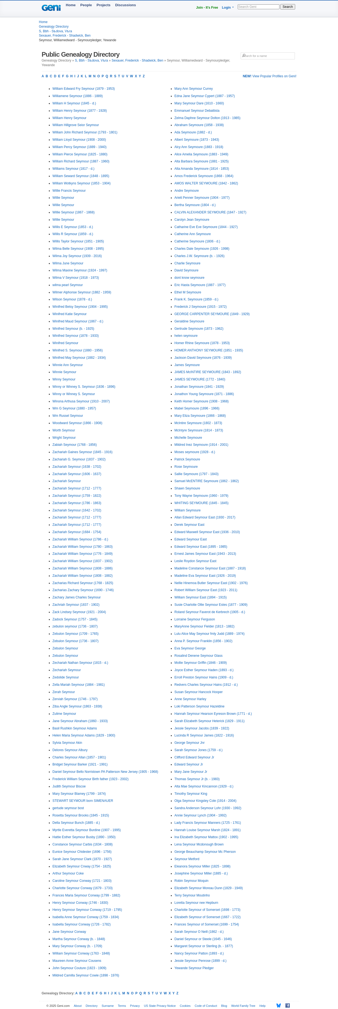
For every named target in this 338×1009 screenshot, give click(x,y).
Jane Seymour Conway (69, 932)
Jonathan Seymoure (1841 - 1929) (199, 387)
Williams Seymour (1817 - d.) (74, 169)
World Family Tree (243, 1005)
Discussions (125, 5)
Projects (103, 5)
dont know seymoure (190, 278)
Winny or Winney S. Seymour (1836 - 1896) (84, 387)
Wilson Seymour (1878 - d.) (72, 299)
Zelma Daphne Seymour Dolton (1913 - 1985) (207, 118)
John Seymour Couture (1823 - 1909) (80, 968)
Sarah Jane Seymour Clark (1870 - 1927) (82, 859)
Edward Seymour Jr (189, 764)
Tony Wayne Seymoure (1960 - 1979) (201, 496)
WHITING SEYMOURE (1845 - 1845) (201, 503)
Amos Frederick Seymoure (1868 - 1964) (204, 176)
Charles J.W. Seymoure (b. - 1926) (200, 256)
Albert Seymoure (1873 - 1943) (197, 140)
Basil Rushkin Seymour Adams (75, 728)
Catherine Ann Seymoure (193, 234)
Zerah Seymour (64, 692)
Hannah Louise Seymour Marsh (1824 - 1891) (208, 830)
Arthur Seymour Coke (68, 873)
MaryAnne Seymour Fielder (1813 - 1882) (204, 626)
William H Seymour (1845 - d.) (74, 103)
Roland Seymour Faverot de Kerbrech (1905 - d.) (210, 612)
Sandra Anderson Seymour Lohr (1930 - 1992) (208, 808)
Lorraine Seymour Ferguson (195, 619)
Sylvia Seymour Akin (67, 743)
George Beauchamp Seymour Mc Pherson (205, 852)
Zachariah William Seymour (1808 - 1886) (83, 568)
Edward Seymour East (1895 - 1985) (201, 547)
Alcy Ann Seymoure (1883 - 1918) (199, 147)
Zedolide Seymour (66, 677)
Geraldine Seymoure (189, 321)
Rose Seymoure (186, 467)
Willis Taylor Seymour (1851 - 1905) (78, 241)
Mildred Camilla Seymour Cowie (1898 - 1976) (86, 975)
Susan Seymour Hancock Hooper (199, 692)
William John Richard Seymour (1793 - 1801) (85, 132)
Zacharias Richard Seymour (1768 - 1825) (83, 583)
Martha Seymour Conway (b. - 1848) (79, 939)
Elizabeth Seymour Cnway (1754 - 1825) (82, 866)
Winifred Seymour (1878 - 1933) (76, 336)
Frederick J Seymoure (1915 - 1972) (201, 307)
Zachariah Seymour (67, 481)
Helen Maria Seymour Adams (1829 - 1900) (84, 735)
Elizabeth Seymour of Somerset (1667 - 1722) (208, 917)
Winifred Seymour (65, 343)
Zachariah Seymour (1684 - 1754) (77, 532)
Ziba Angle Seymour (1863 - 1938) (77, 706)
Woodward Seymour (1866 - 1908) (77, 423)
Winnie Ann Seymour (68, 365)
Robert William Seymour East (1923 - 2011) (206, 590)
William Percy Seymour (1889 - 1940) (80, 147)
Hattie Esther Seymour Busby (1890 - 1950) (84, 837)
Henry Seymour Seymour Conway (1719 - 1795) (87, 910)
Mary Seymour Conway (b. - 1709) (77, 946)
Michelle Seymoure (188, 438)
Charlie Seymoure (188, 263)
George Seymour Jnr (190, 743)
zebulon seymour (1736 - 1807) (75, 626)
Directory (92, 1005)
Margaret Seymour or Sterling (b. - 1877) (204, 946)
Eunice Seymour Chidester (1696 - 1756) (82, 852)
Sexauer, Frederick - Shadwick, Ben (65, 35)
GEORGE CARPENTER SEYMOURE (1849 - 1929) (212, 314)
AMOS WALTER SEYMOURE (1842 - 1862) (206, 183)
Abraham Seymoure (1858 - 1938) (199, 125)
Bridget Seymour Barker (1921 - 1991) (80, 764)
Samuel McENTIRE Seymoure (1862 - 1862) (207, 481)
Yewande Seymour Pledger (194, 968)
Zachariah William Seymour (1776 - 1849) (83, 554)
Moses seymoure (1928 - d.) (195, 452)
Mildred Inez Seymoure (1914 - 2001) (201, 445)
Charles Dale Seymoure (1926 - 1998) (202, 249)
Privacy (135, 1005)
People (86, 5)
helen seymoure (186, 336)
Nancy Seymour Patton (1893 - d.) (199, 953)
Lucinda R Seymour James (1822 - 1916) (204, 735)
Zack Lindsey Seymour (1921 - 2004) (79, 612)
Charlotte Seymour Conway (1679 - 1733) (83, 888)
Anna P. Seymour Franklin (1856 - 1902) (204, 641)
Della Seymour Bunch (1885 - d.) (76, 823)
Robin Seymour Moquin (191, 881)
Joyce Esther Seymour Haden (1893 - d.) (204, 670)
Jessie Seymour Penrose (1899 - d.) (201, 961)
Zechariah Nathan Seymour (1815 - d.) (80, 663)
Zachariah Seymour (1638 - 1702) (77, 467)
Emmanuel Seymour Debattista (197, 111)
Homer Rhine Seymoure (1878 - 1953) (202, 343)
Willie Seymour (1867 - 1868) (74, 212)
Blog (224, 1005)
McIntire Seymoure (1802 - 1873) (198, 423)
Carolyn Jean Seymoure (192, 220)
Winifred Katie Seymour (70, 314)
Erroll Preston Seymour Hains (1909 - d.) (204, 677)
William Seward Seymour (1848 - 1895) (81, 176)
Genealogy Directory (54, 26)
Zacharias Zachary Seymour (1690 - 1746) (83, 590)
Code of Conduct (206, 1005)
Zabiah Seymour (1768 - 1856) (75, 445)
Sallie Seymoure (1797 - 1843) (197, 474)
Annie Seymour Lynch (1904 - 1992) (201, 815)
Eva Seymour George (190, 648)
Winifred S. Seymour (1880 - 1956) (78, 350)
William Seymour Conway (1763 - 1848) (81, 953)
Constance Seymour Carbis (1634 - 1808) (83, 844)
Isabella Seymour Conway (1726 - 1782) (82, 924)
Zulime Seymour (64, 714)
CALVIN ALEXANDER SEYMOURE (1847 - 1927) (210, 212)
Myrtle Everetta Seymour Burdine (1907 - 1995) (87, 830)
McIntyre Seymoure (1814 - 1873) (199, 430)
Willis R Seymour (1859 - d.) (73, 234)
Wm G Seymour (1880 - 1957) (74, 408)
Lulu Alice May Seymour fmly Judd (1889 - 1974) (210, 634)
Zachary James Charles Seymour (77, 597)
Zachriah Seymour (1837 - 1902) (76, 605)
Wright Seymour (64, 438)
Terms (122, 1005)
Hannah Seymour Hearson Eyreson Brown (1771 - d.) (213, 714)
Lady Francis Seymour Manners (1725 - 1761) (208, 823)
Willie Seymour (63, 198)
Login (226, 7)
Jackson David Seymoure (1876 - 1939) (203, 358)
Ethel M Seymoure (188, 292)
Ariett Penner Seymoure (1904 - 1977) (202, 198)
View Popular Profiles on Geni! (270, 76)
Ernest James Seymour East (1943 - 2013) (205, 554)
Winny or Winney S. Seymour (74, 394)
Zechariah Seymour (67, 670)
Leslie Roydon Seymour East (196, 561)
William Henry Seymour (69, 118)
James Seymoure (187, 365)
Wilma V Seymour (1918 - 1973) (76, 278)
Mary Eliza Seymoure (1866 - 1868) (200, 416)
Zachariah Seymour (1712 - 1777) (77, 488)
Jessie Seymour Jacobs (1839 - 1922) (202, 728)
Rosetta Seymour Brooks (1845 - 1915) (81, 815)
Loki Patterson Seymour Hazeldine (200, 706)
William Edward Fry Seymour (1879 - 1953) (84, 89)
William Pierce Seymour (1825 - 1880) (80, 154)
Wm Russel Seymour (68, 416)
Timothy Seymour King (191, 794)
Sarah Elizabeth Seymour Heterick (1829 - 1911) (210, 721)
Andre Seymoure (187, 191)
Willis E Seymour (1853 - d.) (73, 227)
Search (287, 7)
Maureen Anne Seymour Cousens (77, 961)
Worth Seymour (64, 430)
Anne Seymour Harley (190, 699)
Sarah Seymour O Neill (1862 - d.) (199, 932)
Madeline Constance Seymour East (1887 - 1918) (210, 568)
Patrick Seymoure (187, 459)
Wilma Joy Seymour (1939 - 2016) (77, 256)
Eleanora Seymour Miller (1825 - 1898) (203, 866)
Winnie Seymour (64, 372)
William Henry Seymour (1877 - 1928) (80, 111)
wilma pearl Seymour (68, 285)
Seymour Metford (187, 859)
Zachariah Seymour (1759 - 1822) (77, 496)
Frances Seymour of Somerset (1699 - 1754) (207, 924)
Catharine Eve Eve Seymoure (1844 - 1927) (206, 227)
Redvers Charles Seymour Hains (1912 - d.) (206, 685)
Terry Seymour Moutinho (192, 895)
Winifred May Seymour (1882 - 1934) (79, 358)
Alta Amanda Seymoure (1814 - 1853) (202, 169)
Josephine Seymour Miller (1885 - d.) (201, 873)
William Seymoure (188, 510)
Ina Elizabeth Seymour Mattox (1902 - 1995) (206, 837)
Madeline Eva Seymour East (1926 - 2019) (205, 576)
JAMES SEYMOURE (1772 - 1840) (200, 379)
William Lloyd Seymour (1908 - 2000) (79, 140)
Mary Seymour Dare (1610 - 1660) (199, 103)
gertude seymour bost (68, 808)
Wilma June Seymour (68, 263)
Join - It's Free (207, 7)
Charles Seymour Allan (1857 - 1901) (79, 757)
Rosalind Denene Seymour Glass (199, 656)
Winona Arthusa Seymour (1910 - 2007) (81, 401)
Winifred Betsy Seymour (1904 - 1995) (80, 307)
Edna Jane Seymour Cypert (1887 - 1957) (205, 96)
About (78, 1005)
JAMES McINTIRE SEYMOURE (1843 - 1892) (208, 372)
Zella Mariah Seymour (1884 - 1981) (79, 685)
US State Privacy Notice (160, 1005)
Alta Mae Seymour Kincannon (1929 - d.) (204, 786)
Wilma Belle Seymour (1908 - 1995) (78, 249)
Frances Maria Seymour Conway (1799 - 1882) (86, 895)
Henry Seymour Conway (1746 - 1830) (80, 903)
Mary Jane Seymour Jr (191, 772)
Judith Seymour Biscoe (69, 786)
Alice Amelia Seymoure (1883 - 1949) (201, 154)
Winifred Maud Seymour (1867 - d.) (78, 321)
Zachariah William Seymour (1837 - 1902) (83, 561)
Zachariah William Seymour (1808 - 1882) (83, 576)
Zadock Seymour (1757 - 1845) (75, 619)
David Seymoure (187, 270)
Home (71, 5)
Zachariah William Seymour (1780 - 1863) (83, 547)
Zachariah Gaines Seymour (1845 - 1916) (82, 452)
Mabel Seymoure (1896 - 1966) (197, 408)
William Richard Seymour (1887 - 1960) (81, 161)
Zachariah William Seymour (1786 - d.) (80, 539)
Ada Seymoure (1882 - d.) (193, 132)
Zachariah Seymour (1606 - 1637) (77, 474)
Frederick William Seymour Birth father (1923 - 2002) (91, 779)
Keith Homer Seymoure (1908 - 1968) (202, 401)
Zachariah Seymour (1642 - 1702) (77, 510)
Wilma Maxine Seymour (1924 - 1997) (80, 270)
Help (262, 1005)
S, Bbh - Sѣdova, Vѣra (55, 31)
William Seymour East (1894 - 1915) (201, 597)
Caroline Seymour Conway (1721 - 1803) (82, 881)
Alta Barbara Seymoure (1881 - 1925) (202, 161)
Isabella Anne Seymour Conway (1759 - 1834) (86, 917)
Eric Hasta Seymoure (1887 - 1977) (200, 285)
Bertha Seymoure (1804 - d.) (195, 205)
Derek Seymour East (190, 525)
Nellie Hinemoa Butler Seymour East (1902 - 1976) (211, 583)
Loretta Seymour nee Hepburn (196, 903)
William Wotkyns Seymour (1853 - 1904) (82, 183)
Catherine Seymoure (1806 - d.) (197, 241)
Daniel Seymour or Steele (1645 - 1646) (203, 939)
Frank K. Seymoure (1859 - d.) (196, 299)
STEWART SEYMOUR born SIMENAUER (83, 801)
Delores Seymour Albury (70, 750)
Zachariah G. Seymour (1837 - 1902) (79, 459)
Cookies (185, 1005)
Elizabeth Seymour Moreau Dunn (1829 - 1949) (209, 888)
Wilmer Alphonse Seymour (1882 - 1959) (82, 292)
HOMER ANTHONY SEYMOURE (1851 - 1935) (209, 350)
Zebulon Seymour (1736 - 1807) (76, 641)
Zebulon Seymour (65, 648)
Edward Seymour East (191, 539)
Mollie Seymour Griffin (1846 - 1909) (201, 663)
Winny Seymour (64, 379)
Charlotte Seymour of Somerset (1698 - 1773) (207, 910)
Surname (108, 1005)
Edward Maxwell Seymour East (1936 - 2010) (207, 532)
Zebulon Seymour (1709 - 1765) (76, 634)
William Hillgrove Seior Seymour (76, 125)
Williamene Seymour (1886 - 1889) (78, 96)
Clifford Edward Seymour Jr (194, 757)
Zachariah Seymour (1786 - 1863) (77, 503)
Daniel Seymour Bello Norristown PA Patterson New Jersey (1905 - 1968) (105, 772)
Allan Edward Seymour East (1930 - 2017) (205, 517)
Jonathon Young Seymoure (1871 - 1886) (204, 394)
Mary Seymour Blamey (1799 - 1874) (79, 794)
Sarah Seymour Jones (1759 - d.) (199, 750)
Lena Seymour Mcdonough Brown (199, 844)
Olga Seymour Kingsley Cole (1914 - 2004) (206, 801)
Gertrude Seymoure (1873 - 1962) (199, 329)
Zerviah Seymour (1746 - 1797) (75, 699)
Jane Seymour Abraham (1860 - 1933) (80, 721)
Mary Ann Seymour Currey (194, 89)
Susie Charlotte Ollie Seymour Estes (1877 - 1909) (211, 605)
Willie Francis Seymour (69, 191)
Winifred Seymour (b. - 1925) (73, 329)
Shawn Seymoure (187, 488)
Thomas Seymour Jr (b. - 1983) (197, 779)
